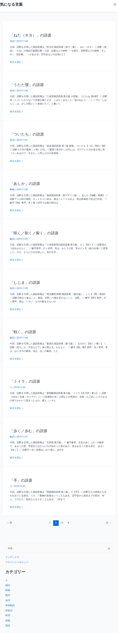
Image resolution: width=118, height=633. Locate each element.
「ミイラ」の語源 (25, 381)
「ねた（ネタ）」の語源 (30, 35)
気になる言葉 (11, 4)
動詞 (12, 239)
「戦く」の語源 (23, 332)
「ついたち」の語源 (27, 134)
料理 (7, 615)
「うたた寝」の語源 (27, 85)
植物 (7, 620)
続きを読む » (16, 62)
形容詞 (8, 610)
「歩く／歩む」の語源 (28, 431)
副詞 (7, 585)
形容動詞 (10, 605)
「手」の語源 (21, 480)
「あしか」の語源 (25, 183)
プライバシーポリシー (16, 562)
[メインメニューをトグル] (115, 4)
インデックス (12, 557)
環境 (7, 625)
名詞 (12, 41)
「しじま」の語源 (25, 282)
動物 (12, 189)
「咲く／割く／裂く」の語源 (34, 233)
